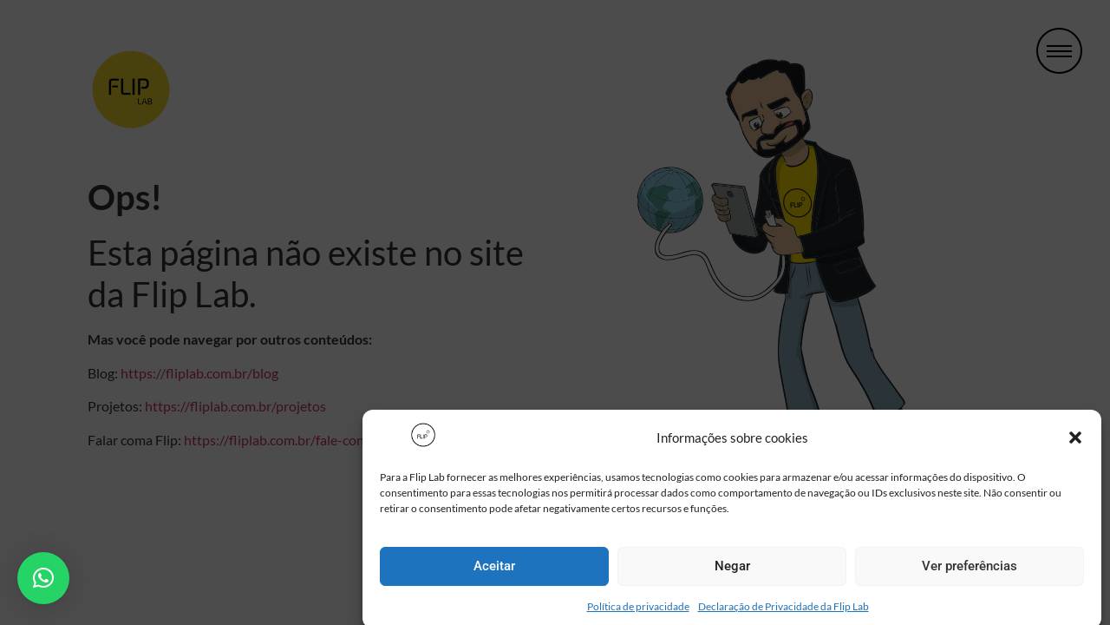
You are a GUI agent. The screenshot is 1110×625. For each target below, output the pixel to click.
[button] (1075, 442)
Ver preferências (969, 570)
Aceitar (494, 570)
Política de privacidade (638, 610)
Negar (732, 570)
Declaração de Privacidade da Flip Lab (783, 610)
